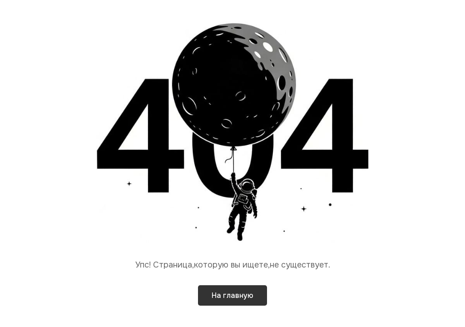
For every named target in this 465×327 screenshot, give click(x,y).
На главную (232, 295)
